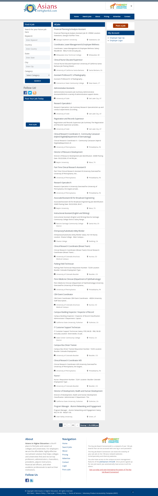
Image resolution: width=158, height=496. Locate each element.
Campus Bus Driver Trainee (65, 345)
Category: (29, 71)
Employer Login (116, 40)
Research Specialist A (62, 182)
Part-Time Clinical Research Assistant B (70, 167)
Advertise (116, 16)
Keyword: (29, 36)
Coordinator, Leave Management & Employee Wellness (76, 44)
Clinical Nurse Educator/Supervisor (68, 59)
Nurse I (57, 375)
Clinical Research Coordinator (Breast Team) (72, 246)
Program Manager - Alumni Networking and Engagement (77, 406)
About (97, 16)
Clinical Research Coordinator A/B (68, 360)
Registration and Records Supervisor (69, 118)
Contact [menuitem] (65, 462)
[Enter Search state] (37, 57)
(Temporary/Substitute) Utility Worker (69, 231)
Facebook (27, 480)
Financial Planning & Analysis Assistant (70, 29)
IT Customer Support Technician (67, 327)
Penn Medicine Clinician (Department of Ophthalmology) (77, 279)
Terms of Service (75, 493)
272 (73, 425)
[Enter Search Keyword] (37, 40)
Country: (28, 45)
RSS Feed (30, 493)
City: (26, 62)
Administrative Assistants (64, 88)
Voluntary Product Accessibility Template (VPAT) (100, 493)
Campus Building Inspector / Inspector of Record (74, 312)
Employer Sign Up (117, 38)
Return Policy (40, 493)
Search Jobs (87, 16)
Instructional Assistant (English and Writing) (71, 213)
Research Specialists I (62, 103)
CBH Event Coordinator (63, 294)
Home (76, 16)
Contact (127, 16)
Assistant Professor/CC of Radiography (69, 75)
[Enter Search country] (37, 49)
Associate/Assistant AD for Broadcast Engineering (74, 198)
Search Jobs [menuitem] (67, 447)
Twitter (31, 480)
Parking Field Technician (64, 263)
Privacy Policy (62, 493)
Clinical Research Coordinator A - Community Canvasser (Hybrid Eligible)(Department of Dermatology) (77, 135)
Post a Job (33, 124)
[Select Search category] (37, 75)
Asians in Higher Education (48, 491)
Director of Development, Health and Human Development (78, 391)
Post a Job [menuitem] (66, 469)
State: (27, 53)
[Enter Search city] (37, 66)
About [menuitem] (64, 451)
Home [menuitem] (64, 443)
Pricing (106, 16)
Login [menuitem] (64, 466)
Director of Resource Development (68, 152)
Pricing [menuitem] (65, 454)
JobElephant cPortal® (107, 462)
